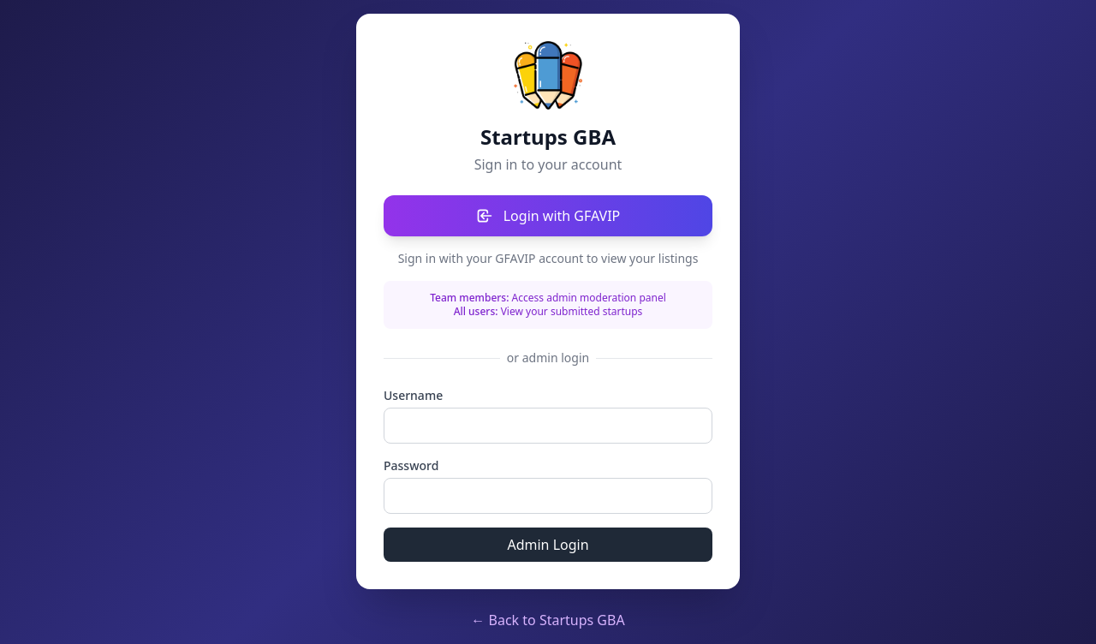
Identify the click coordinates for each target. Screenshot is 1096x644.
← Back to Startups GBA (547, 620)
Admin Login (547, 544)
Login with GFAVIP (548, 215)
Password (411, 465)
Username (413, 395)
